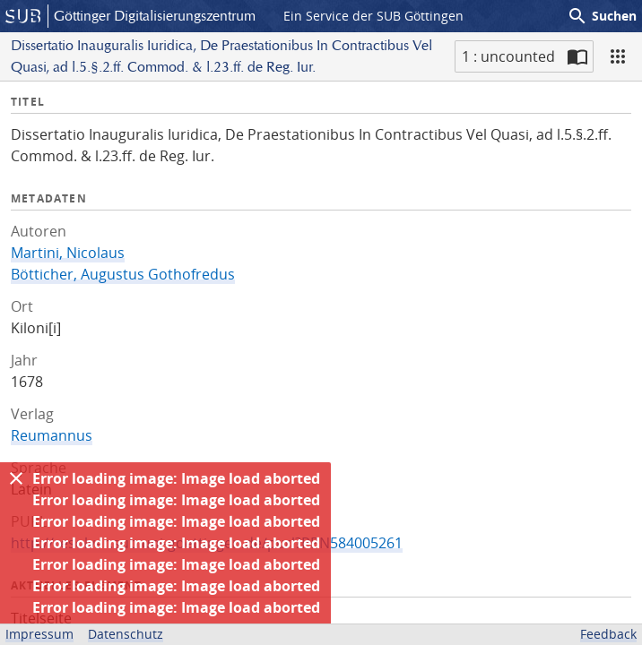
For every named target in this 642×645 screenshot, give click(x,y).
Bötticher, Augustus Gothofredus (123, 274)
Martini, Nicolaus (68, 252)
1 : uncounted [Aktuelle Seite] (508, 56)
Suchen (602, 16)
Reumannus (51, 435)
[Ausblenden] (16, 478)
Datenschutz (125, 633)
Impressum (39, 633)
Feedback (608, 633)
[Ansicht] (618, 56)
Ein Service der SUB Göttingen (373, 15)
